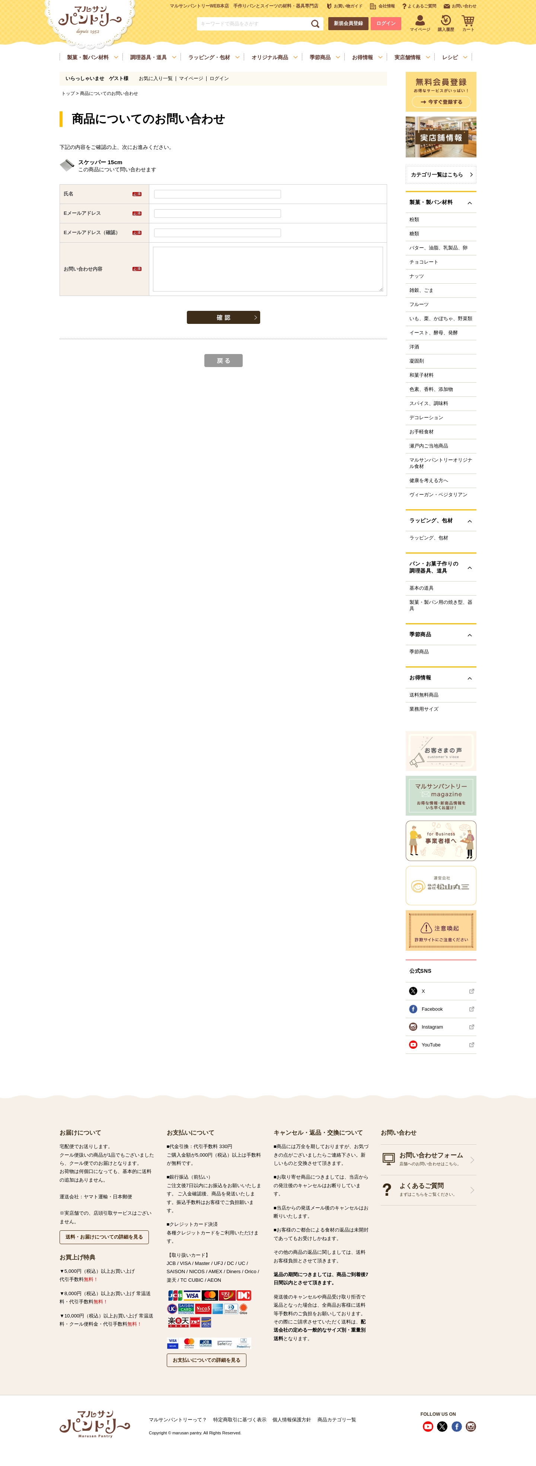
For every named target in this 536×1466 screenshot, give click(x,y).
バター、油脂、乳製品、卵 (438, 248)
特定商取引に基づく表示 (240, 1419)
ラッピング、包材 (428, 538)
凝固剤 (416, 361)
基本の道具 (421, 588)
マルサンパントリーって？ (178, 1419)
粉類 (414, 219)
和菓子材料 (421, 375)
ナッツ (416, 276)
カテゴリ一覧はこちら (437, 175)
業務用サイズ (423, 709)
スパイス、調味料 (428, 403)
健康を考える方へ (428, 480)
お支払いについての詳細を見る (206, 1360)
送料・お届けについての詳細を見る (104, 1237)
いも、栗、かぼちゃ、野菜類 (440, 318)
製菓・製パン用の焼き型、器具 (440, 605)
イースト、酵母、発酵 (433, 332)
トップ (68, 93)
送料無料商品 (423, 695)
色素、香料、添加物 (431, 389)
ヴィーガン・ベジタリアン (438, 494)
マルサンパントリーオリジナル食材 (440, 463)
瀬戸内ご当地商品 (428, 446)
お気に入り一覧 (156, 78)
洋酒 (414, 347)
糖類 (414, 233)
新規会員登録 (348, 23)
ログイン (386, 23)
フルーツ (419, 304)
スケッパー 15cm (100, 162)
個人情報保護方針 (291, 1419)
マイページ (191, 78)
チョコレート (423, 262)
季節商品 (419, 651)
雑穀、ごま (421, 290)
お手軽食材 (421, 431)
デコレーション (426, 417)
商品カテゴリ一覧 (337, 1419)
